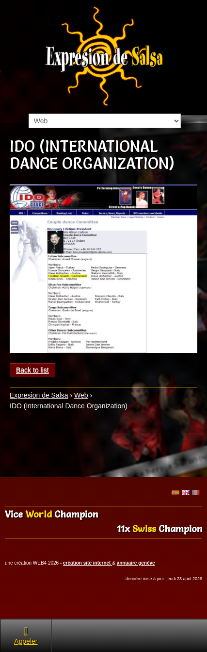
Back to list (32, 370)
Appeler (25, 635)
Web (81, 395)
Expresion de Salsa (39, 395)
